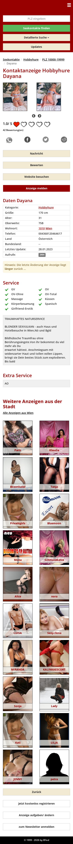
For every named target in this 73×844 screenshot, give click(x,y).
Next (39, 116)
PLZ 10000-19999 (53, 59)
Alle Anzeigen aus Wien (18, 413)
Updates (36, 47)
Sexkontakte (11, 59)
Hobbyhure (31, 59)
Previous (34, 116)
